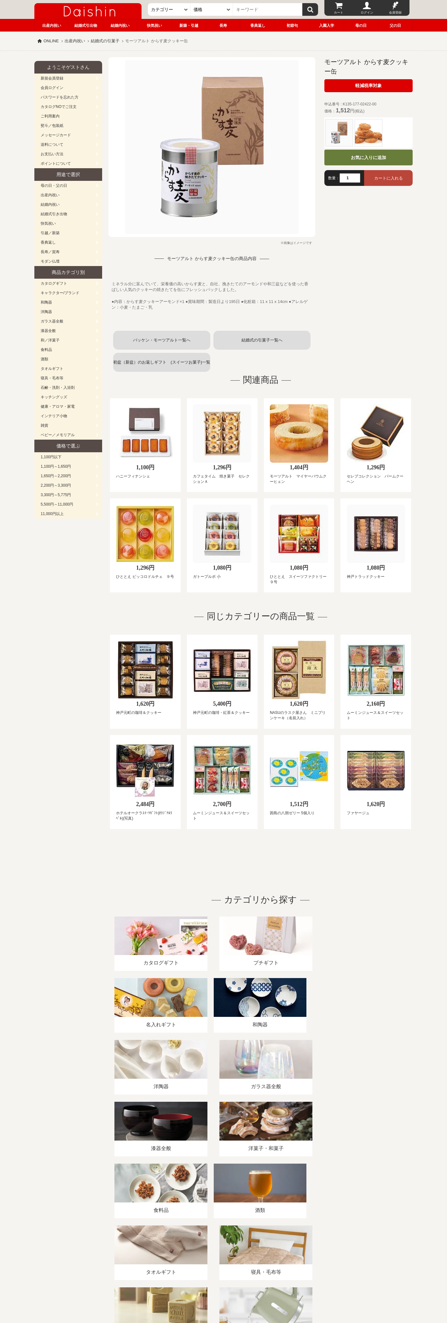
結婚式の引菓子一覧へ (261, 340)
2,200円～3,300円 (56, 485)
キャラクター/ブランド (60, 293)
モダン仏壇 (50, 261)
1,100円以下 (51, 457)
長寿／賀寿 (50, 252)
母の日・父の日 (54, 185)
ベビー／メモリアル (58, 435)
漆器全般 (48, 331)
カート (338, 12)
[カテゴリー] (169, 9)
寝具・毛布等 (52, 378)
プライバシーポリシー (220, 1250)
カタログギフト (54, 283)
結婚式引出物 (85, 25)
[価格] (211, 9)
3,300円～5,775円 (56, 495)
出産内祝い (51, 25)
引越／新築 (50, 233)
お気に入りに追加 (368, 157)
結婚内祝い (120, 25)
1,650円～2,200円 (56, 476)
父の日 (395, 25)
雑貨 (44, 425)
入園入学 (326, 25)
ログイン (367, 12)
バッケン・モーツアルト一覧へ (161, 340)
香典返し (257, 25)
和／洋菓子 (50, 340)
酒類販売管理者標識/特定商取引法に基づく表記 (146, 1250)
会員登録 (395, 12)
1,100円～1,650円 (56, 466)
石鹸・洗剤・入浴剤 (58, 387)
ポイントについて (56, 163)
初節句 (292, 25)
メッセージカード (56, 135)
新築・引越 (188, 25)
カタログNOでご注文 (59, 106)
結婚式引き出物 (54, 214)
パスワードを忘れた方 (59, 97)
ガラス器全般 (52, 321)
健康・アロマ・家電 (58, 406)
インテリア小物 (54, 416)
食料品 (46, 349)
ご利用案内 (50, 116)
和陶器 (46, 302)
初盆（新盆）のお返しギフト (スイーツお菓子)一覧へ (161, 366)
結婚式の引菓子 (105, 41)
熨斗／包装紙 (52, 125)
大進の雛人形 (223, 1292)
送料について (52, 144)
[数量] (350, 178)
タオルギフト (52, 368)
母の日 (361, 25)
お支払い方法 (52, 154)
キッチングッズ (54, 397)
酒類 (44, 359)
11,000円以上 (52, 514)
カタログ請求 (262, 1250)
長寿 (223, 25)
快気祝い (154, 25)
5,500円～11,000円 (57, 504)
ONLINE (51, 41)
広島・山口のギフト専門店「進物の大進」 (223, 1284)
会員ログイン (52, 88)
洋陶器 (46, 312)
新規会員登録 (52, 78)
